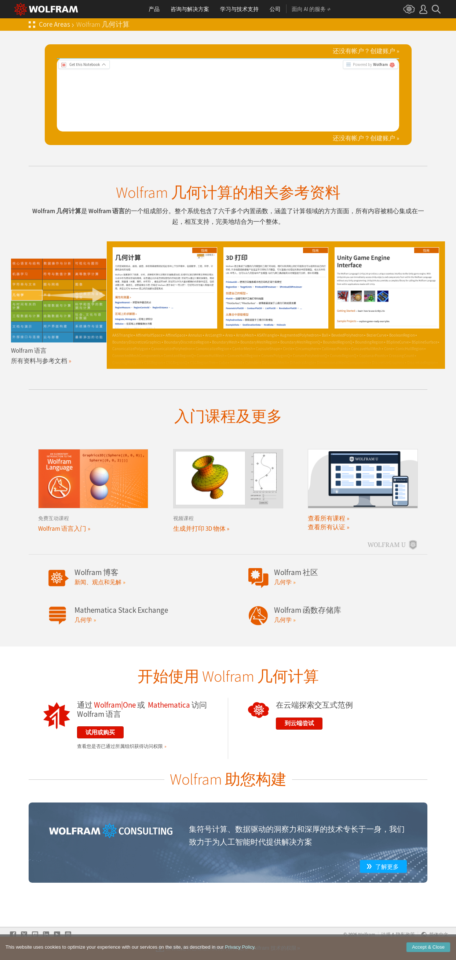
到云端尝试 (299, 723)
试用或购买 (100, 732)
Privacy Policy (239, 947)
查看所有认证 (326, 527)
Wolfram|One (115, 705)
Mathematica (169, 705)
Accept (428, 947)
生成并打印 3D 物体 (199, 529)
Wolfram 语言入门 (62, 529)
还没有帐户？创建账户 (364, 51)
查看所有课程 (326, 518)
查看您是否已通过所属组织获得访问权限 (120, 746)
